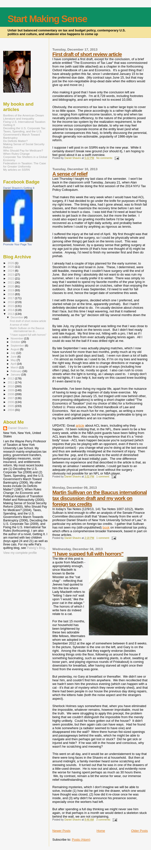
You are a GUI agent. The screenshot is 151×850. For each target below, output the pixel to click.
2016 (11, 302)
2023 (11, 274)
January (16, 374)
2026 (11, 263)
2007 (11, 398)
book (106, 527)
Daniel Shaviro (18, 428)
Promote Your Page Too (17, 244)
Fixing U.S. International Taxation (24, 121)
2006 (11, 402)
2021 (11, 282)
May (14, 360)
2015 (11, 305)
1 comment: (103, 476)
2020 (11, 286)
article (80, 425)
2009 (11, 390)
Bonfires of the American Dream (23, 115)
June (14, 356)
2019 (11, 290)
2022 (11, 278)
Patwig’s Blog (36, 548)
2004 (11, 409)
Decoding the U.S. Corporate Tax (24, 128)
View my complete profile (20, 553)
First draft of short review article (87, 54)
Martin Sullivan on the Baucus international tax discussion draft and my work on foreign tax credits (99, 498)
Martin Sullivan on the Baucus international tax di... (27, 330)
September (18, 345)
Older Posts (139, 831)
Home (100, 831)
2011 (11, 382)
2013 (11, 313)
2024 (11, 270)
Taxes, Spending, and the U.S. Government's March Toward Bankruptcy (22, 134)
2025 (11, 266)
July (13, 352)
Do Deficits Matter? (15, 140)
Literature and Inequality (18, 118)
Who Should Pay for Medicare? (23, 150)
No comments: (104, 158)
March (15, 367)
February (17, 371)
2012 (11, 378)
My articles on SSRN (16, 169)
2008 (11, 394)
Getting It (9, 124)
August (15, 349)
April (14, 363)
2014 (11, 309)
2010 (11, 386)
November (17, 338)
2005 (11, 405)
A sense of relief (69, 174)
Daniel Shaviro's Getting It (18, 187)
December (17, 317)
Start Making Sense (47, 19)
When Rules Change (16, 153)
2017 (11, 298)
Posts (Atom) (81, 839)
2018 (11, 294)
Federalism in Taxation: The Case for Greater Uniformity (24, 165)
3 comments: (103, 819)
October (16, 341)
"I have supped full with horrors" (87, 554)
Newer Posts (61, 831)
